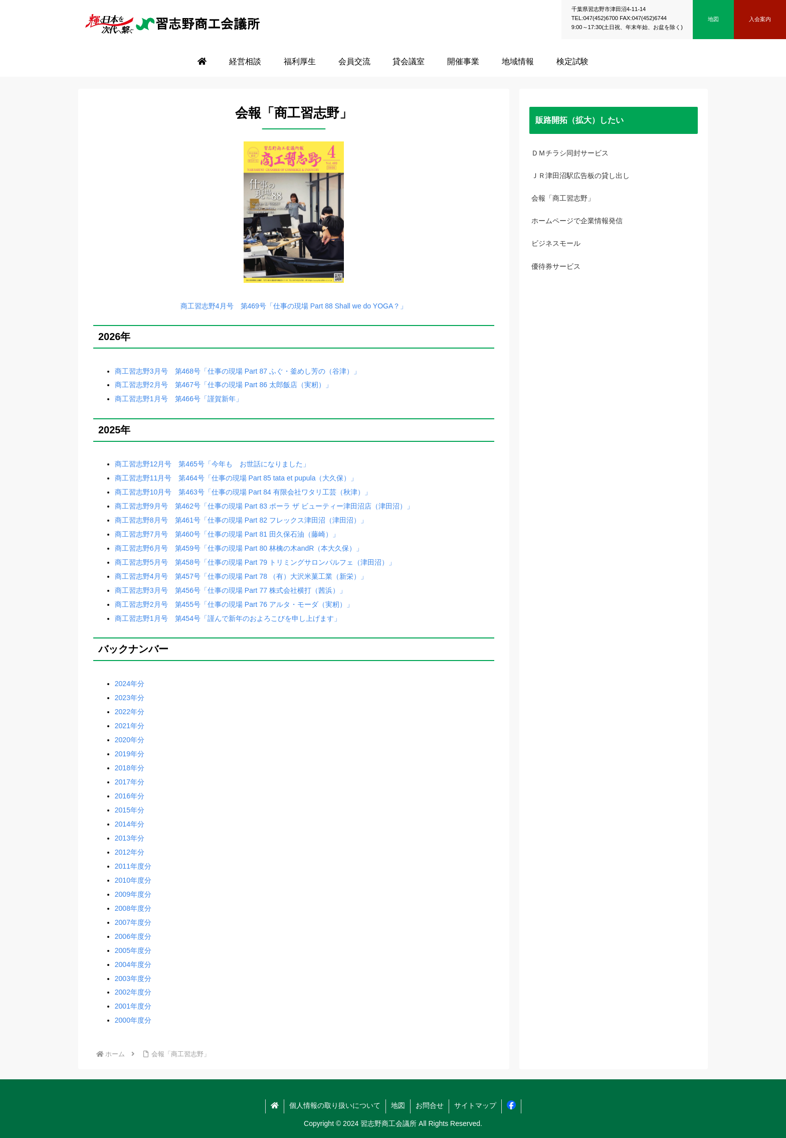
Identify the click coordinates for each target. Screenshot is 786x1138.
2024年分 (129, 684)
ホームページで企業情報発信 (577, 221)
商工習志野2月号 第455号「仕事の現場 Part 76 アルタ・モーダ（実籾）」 (234, 604)
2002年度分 (133, 992)
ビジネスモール (555, 243)
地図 (398, 1105)
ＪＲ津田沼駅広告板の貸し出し (580, 176)
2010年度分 (133, 880)
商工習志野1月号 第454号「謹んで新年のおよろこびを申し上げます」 (228, 618)
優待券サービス (555, 266)
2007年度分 (133, 922)
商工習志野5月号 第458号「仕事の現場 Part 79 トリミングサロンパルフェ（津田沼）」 (255, 562)
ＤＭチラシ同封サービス (570, 153)
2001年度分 (133, 1006)
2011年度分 (133, 866)
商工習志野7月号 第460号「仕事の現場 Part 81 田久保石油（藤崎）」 (227, 534)
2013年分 (129, 838)
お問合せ (430, 1105)
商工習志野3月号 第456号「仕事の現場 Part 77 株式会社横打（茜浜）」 (230, 590)
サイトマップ (475, 1105)
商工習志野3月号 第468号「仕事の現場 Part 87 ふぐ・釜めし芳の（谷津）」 (237, 371)
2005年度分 (133, 950)
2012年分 (129, 852)
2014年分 (129, 824)
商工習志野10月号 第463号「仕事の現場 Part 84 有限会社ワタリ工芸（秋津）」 (243, 492)
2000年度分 (133, 1020)
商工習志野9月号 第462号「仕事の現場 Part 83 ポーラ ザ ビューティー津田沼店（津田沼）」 (264, 506)
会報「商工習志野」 (563, 198)
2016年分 (129, 796)
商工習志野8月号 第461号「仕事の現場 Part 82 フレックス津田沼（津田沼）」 (241, 520)
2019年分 (129, 754)
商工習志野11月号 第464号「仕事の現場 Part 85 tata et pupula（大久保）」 (236, 478)
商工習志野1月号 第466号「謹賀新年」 (179, 399)
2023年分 (129, 698)
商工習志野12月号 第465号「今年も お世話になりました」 (212, 464)
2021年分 (129, 726)
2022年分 (129, 712)
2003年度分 (133, 978)
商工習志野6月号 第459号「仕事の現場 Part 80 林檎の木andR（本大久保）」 (239, 548)
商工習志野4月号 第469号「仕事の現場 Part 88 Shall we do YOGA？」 (294, 306)
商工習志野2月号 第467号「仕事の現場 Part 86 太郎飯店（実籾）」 (223, 385)
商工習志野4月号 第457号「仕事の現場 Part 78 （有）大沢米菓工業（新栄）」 (241, 576)
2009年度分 (133, 894)
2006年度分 (133, 936)
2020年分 (129, 740)
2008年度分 (133, 908)
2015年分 (129, 810)
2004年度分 (133, 964)
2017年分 (129, 782)
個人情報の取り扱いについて (334, 1105)
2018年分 (129, 768)
